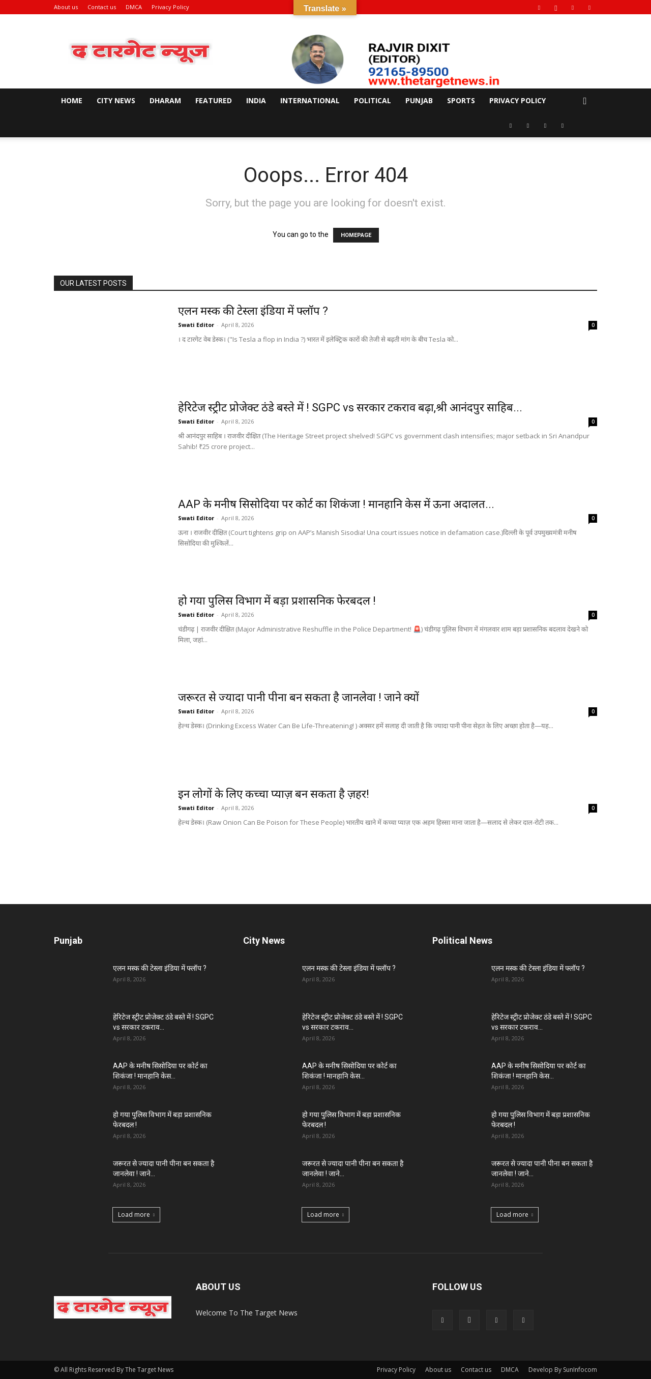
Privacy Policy (170, 7)
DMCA (134, 7)
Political (372, 100)
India (256, 100)
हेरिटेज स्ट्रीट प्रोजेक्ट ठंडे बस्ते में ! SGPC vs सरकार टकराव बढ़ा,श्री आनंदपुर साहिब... (350, 407)
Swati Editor (196, 324)
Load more (136, 1214)
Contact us (101, 7)
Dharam (165, 100)
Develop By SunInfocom (562, 1369)
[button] (585, 101)
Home (71, 100)
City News (116, 100)
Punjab (419, 100)
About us (66, 7)
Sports (461, 100)
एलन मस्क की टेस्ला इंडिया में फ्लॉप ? (253, 311)
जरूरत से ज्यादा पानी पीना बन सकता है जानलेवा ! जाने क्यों (298, 697)
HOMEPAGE (356, 235)
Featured (213, 100)
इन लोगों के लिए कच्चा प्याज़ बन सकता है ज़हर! (273, 794)
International (310, 100)
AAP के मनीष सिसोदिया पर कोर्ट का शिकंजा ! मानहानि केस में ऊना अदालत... (336, 504)
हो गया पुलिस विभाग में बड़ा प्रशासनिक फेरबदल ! (277, 600)
